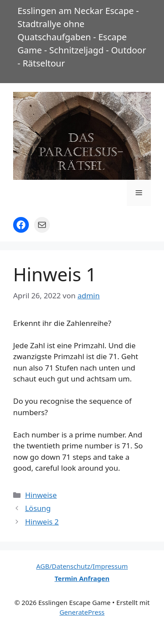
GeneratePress (82, 612)
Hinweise (41, 495)
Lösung (38, 508)
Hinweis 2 (42, 522)
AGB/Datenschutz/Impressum (82, 566)
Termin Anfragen (82, 578)
